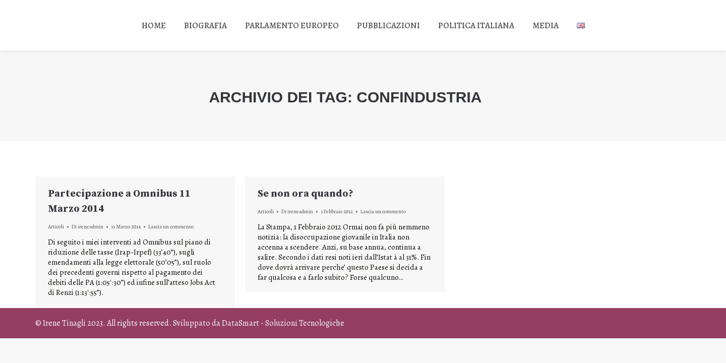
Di (87, 226)
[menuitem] (154, 25)
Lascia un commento (171, 226)
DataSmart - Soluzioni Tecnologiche (283, 323)
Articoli (56, 226)
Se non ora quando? (305, 194)
